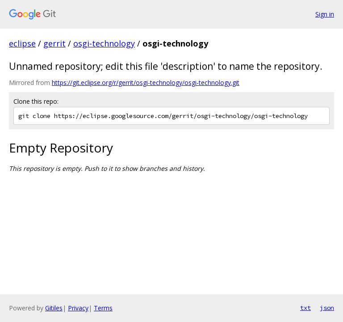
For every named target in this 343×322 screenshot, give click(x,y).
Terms (103, 308)
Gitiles (54, 308)
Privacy (78, 308)
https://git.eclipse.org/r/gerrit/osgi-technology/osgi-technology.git (145, 82)
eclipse (22, 43)
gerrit (54, 43)
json (327, 308)
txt (305, 308)
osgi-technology (104, 43)
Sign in (324, 14)
